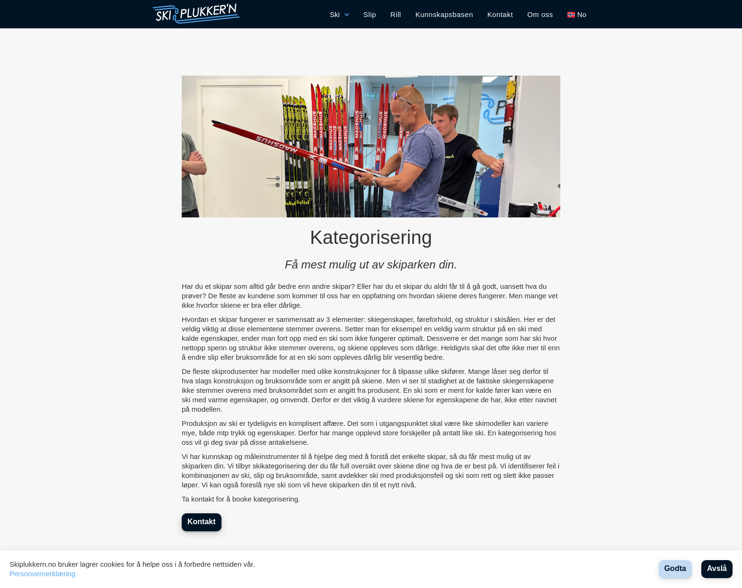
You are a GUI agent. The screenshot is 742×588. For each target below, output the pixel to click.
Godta (675, 568)
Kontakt (201, 522)
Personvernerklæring (42, 574)
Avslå (717, 568)
